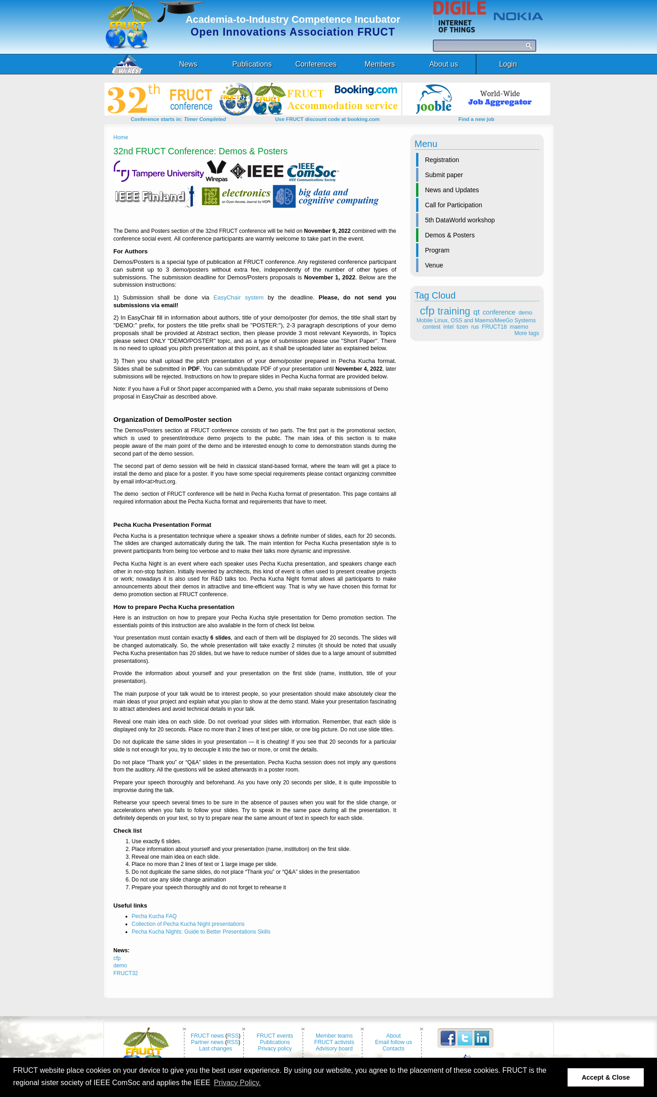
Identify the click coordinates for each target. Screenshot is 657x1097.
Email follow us (393, 1042)
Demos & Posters (450, 235)
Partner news (207, 1042)
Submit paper (444, 174)
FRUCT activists (334, 1042)
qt (476, 312)
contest (431, 327)
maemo (519, 327)
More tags (526, 333)
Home (121, 137)
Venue (434, 265)
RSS (233, 1036)
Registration (442, 159)
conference (499, 312)
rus (475, 327)
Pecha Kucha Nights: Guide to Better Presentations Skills (201, 932)
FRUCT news (207, 1036)
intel (448, 327)
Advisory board (334, 1048)
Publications (275, 1042)
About (393, 1036)
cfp (427, 310)
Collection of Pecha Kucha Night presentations (188, 924)
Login (508, 64)
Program (437, 250)
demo (525, 313)
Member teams (334, 1036)
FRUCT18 (494, 327)
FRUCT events (274, 1036)
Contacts (394, 1048)
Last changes (215, 1048)
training (454, 311)
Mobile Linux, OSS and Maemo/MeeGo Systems (476, 320)
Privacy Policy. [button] (237, 1083)
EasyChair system (239, 297)
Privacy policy (275, 1048)
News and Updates (452, 190)
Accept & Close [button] (606, 1077)
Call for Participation (453, 205)
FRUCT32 (126, 973)
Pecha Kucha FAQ (154, 916)
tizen (463, 327)
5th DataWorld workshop (460, 220)
